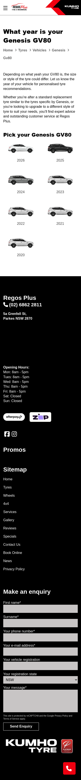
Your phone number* (19, 631)
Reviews (9, 528)
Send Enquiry (21, 726)
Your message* (15, 687)
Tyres (7, 487)
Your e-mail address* (19, 645)
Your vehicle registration (21, 659)
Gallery (8, 520)
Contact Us (11, 544)
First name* (12, 602)
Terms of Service (11, 719)
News (7, 561)
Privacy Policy (14, 569)
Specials (9, 536)
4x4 (6, 504)
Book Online (12, 553)
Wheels (9, 495)
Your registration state (20, 674)
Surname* (11, 617)
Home (8, 479)
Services (9, 512)
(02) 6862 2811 (22, 304)
